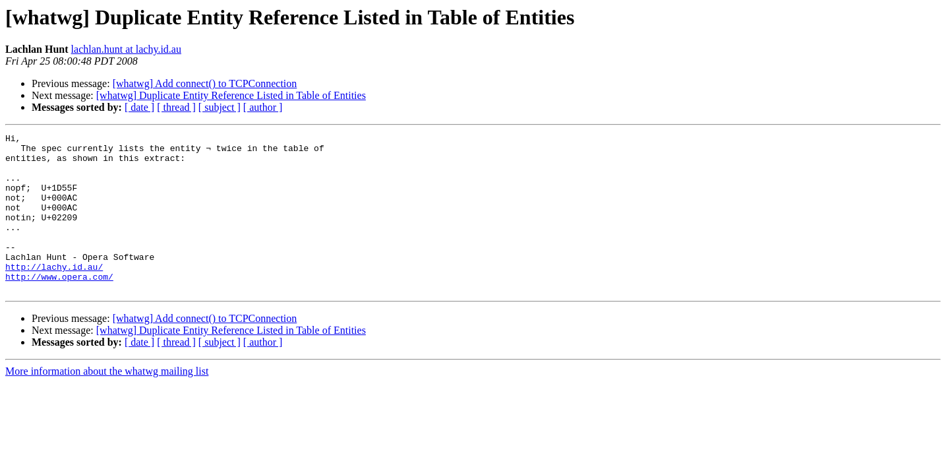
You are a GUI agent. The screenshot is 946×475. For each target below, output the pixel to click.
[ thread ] (176, 107)
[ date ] (139, 107)
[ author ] (263, 107)
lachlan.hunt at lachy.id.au (126, 49)
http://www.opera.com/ (59, 306)
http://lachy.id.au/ (54, 294)
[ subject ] (219, 107)
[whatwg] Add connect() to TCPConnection (205, 83)
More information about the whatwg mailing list (106, 402)
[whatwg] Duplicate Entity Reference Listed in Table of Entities (231, 95)
